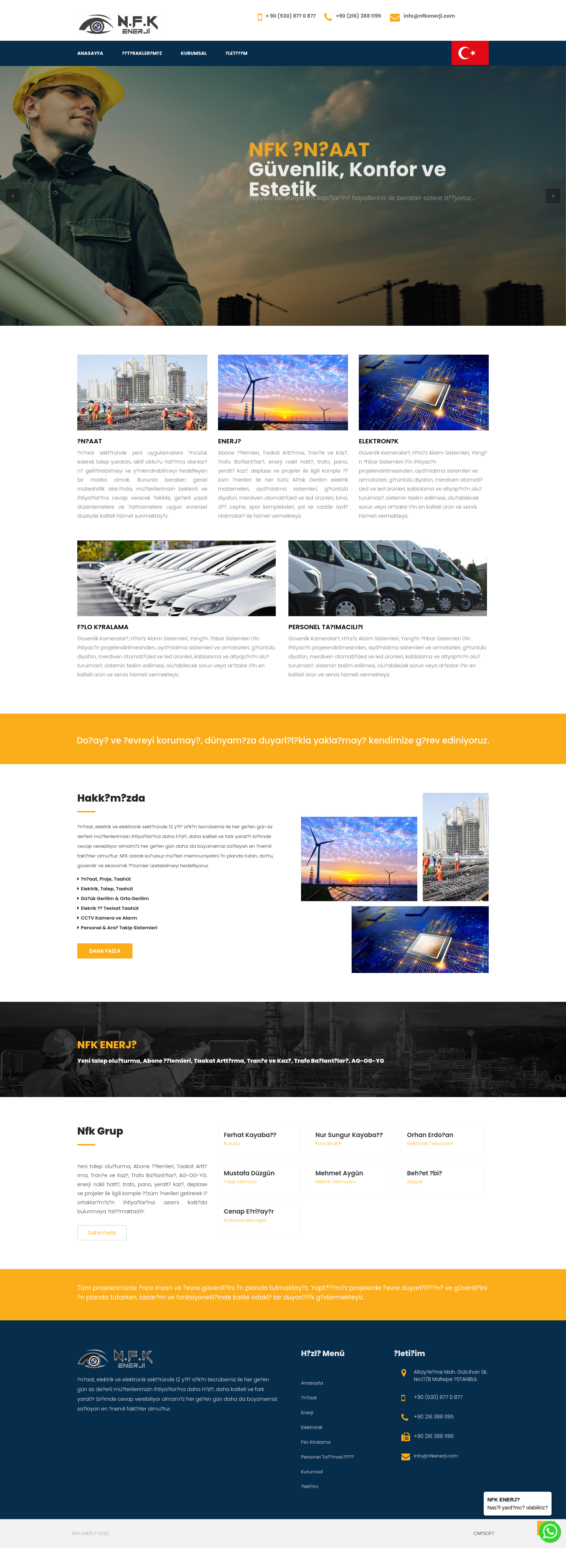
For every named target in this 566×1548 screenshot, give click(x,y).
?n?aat (309, 1397)
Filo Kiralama (316, 1442)
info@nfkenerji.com (436, 1455)
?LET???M (237, 53)
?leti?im (309, 1486)
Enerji (307, 1412)
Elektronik (311, 1427)
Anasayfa (90, 53)
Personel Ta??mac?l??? (327, 1456)
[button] (13, 196)
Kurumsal (194, 53)
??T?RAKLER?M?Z (142, 53)
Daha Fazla (105, 951)
